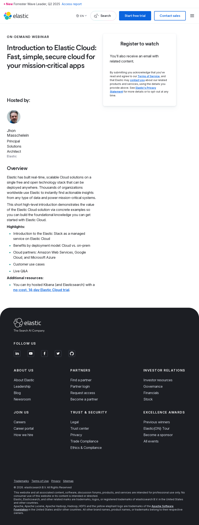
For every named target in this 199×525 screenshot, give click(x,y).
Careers (20, 422)
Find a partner (80, 380)
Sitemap (68, 481)
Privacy (76, 435)
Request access (82, 393)
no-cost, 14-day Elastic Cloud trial (41, 290)
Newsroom (22, 399)
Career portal (24, 428)
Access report (72, 4)
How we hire (23, 435)
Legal (74, 422)
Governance (153, 386)
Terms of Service (149, 76)
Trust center (79, 428)
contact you (137, 80)
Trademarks (21, 481)
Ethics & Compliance (86, 447)
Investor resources (157, 380)
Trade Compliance (84, 441)
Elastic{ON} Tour (156, 428)
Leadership (22, 386)
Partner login (80, 386)
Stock (148, 399)
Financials (151, 393)
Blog (17, 393)
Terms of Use (40, 481)
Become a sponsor (158, 435)
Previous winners (156, 422)
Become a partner (84, 399)
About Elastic (24, 380)
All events (151, 441)
